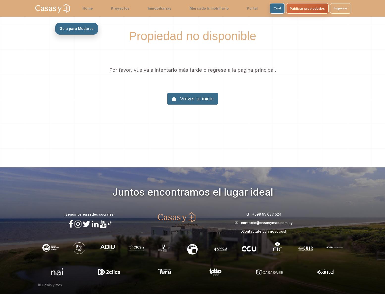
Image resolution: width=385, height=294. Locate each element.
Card (266, 8)
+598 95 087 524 (267, 214)
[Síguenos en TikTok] (109, 222)
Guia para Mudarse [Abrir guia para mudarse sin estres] (77, 28)
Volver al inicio (193, 99)
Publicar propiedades (296, 8)
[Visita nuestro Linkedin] (95, 224)
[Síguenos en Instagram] (78, 224)
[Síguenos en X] (86, 224)
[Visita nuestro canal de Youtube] (103, 224)
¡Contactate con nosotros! (263, 231)
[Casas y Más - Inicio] (52, 8)
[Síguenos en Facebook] (71, 224)
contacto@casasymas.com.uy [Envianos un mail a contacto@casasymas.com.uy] (267, 223)
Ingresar (329, 8)
